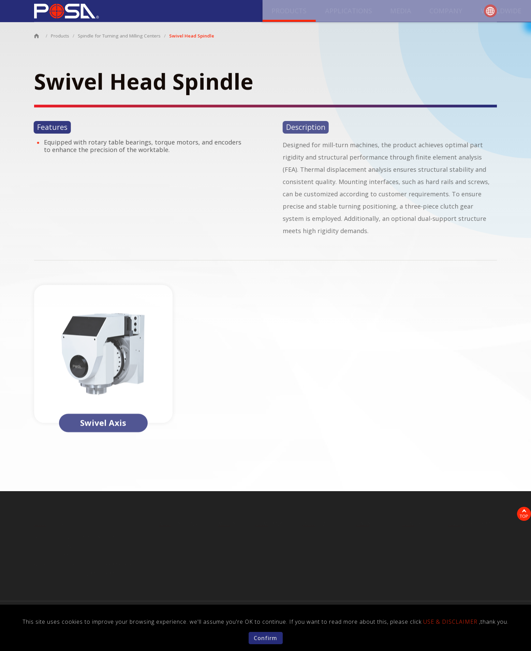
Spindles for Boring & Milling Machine (82, 572)
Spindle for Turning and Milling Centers (118, 36)
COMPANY (312, 12)
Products (60, 36)
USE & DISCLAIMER (472, 522)
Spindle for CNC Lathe (62, 544)
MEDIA (274, 12)
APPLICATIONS (227, 12)
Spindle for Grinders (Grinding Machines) (86, 563)
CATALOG (411, 12)
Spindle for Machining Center (71, 553)
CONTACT (454, 12)
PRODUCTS (173, 12)
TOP (523, 514)
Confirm (265, 638)
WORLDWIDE (362, 12)
